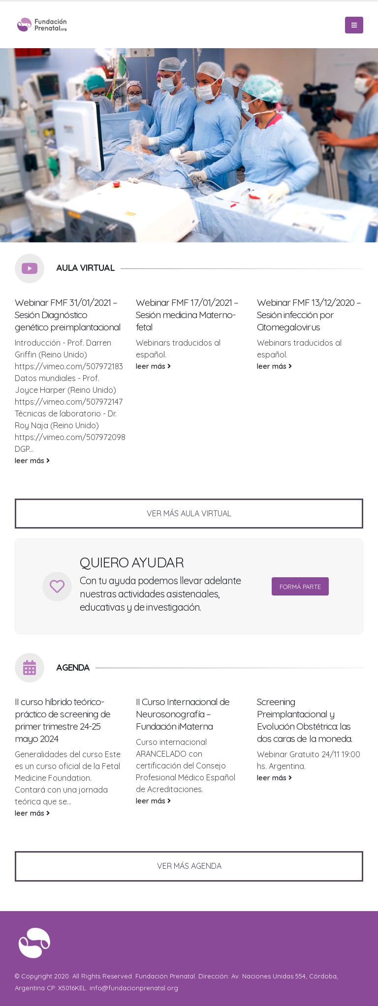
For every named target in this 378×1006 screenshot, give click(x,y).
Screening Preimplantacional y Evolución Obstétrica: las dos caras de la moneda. (304, 720)
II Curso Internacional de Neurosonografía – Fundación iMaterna (182, 714)
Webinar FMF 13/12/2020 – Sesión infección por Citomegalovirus (309, 314)
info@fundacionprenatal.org (134, 988)
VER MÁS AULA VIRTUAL (189, 513)
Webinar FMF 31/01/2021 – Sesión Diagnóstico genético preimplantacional (68, 314)
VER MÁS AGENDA (189, 866)
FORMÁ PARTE (300, 587)
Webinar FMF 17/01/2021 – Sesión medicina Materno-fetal (187, 314)
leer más (32, 460)
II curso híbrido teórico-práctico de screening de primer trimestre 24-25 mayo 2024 (62, 720)
